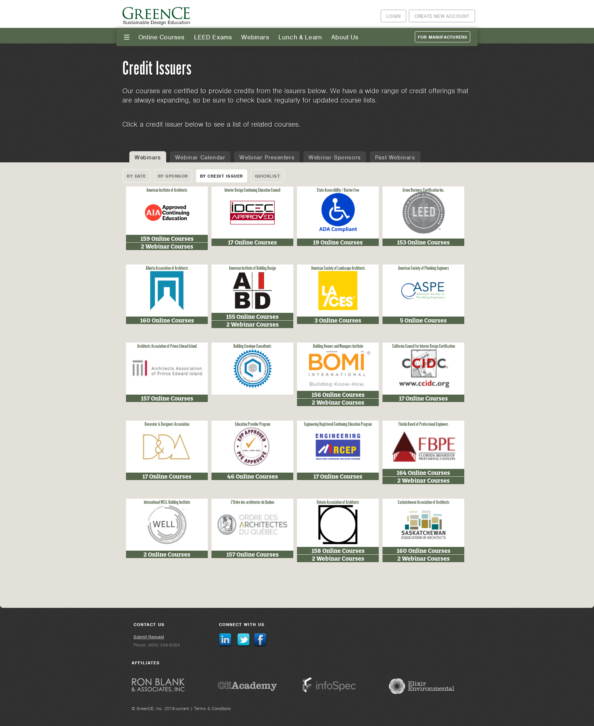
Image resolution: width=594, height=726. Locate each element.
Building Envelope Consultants (252, 346)
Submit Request (148, 637)
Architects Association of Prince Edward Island (167, 346)
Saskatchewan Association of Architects (423, 502)
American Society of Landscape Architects (338, 268)
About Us (344, 37)
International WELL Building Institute (167, 502)
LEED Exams (213, 37)
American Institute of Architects (166, 190)
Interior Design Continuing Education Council (252, 190)
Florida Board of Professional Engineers (423, 424)
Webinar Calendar (200, 157)
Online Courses (161, 37)
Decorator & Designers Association (167, 424)
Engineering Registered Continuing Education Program (338, 424)
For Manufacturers (442, 37)
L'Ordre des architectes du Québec (252, 502)
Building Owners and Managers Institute (338, 346)
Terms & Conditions (212, 709)
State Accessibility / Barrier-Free (338, 190)
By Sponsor (173, 176)
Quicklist (267, 176)
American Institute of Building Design (252, 268)
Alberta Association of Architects (167, 268)
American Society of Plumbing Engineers (423, 268)
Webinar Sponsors (335, 157)
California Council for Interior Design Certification (423, 346)
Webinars (255, 37)
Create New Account (441, 16)
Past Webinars (395, 157)
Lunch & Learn (300, 37)
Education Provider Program (252, 424)
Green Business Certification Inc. (424, 190)
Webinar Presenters (266, 157)
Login (393, 16)
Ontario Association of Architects (338, 502)
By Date (136, 176)
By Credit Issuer (221, 176)
